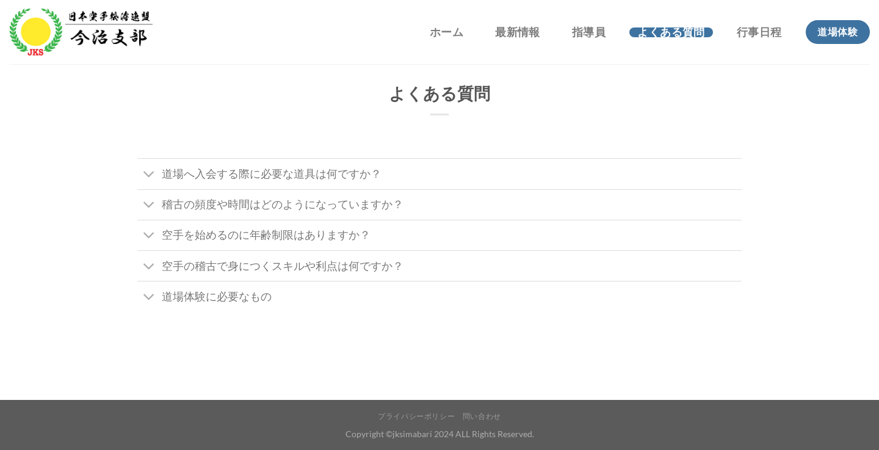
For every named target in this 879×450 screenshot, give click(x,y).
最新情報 (517, 32)
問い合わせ (482, 416)
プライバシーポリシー (416, 416)
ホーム (446, 32)
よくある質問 (670, 32)
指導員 (589, 32)
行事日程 (759, 32)
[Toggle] (149, 175)
